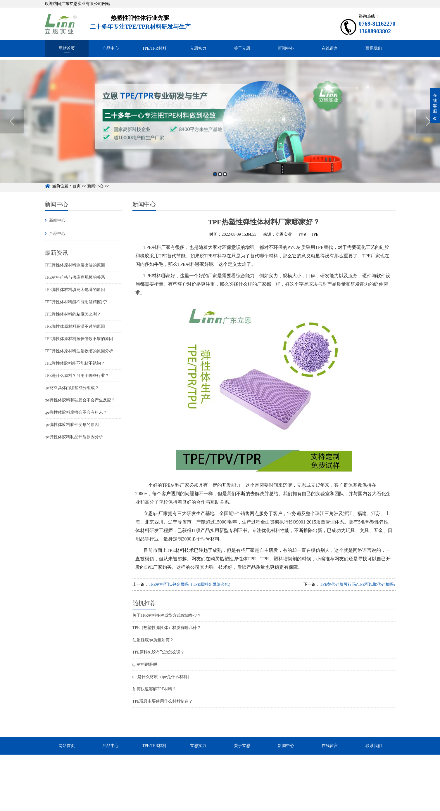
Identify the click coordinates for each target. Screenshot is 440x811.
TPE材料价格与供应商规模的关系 (75, 277)
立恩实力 (198, 48)
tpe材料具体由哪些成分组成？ (72, 388)
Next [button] (428, 138)
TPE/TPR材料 (154, 48)
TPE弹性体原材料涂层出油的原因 (75, 265)
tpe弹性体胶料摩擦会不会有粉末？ (76, 412)
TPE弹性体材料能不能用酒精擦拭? (76, 302)
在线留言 (330, 48)
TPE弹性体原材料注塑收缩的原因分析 (79, 351)
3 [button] (225, 190)
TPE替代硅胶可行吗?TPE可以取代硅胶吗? (357, 584)
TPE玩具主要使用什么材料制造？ (162, 701)
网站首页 (66, 48)
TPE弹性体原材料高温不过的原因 (75, 326)
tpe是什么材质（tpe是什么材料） (161, 677)
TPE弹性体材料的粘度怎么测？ (73, 314)
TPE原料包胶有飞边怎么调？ (158, 652)
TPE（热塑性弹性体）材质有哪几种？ (166, 627)
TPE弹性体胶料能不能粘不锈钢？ (75, 363)
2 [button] (220, 190)
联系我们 (373, 48)
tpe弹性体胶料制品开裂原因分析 (74, 437)
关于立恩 (242, 48)
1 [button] (215, 190)
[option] (220, 137)
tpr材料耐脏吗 (145, 664)
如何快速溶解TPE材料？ (154, 689)
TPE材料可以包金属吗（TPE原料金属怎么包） (191, 584)
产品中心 (110, 48)
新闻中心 (286, 48)
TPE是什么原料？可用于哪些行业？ (77, 375)
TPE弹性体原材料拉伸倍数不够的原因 (79, 339)
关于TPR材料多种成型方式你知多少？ (166, 615)
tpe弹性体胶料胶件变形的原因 (72, 424)
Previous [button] (12, 138)
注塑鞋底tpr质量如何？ (153, 640)
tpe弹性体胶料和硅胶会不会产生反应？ (80, 400)
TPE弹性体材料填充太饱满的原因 (75, 289)
